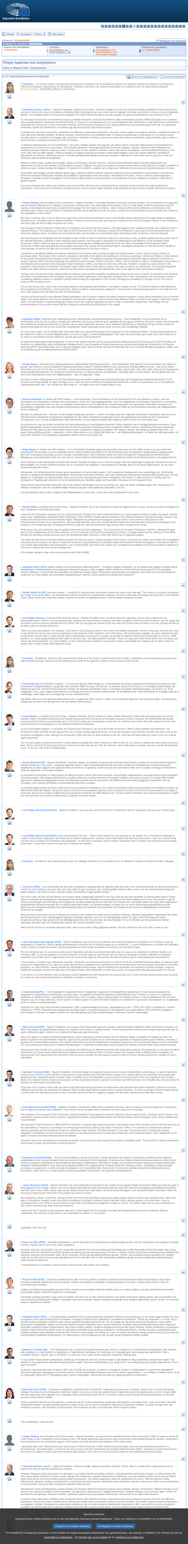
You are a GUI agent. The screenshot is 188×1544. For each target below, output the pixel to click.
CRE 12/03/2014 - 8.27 (106, 52)
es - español (106, 26)
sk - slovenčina (173, 26)
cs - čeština (109, 26)
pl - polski (162, 26)
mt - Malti (155, 26)
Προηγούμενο (25, 34)
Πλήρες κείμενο (58, 34)
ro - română (169, 26)
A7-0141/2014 (10, 50)
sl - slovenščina (176, 26)
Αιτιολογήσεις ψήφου (106, 54)
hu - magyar (152, 26)
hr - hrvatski (137, 26)
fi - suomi (180, 26)
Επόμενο (38, 34)
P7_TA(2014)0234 (150, 50)
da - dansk (113, 26)
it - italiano (141, 26)
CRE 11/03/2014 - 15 (60, 52)
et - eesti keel (120, 26)
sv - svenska (183, 26)
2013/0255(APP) (22, 40)
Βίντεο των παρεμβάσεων (144, 77)
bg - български (102, 26)
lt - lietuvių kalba (148, 26)
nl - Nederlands (159, 26)
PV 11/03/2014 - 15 (58, 50)
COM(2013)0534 (29, 89)
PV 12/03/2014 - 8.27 (106, 50)
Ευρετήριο (10, 34)
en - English (127, 26)
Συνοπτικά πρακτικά (174, 77)
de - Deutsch (116, 26)
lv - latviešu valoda (145, 26)
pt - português (166, 26)
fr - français (130, 26)
